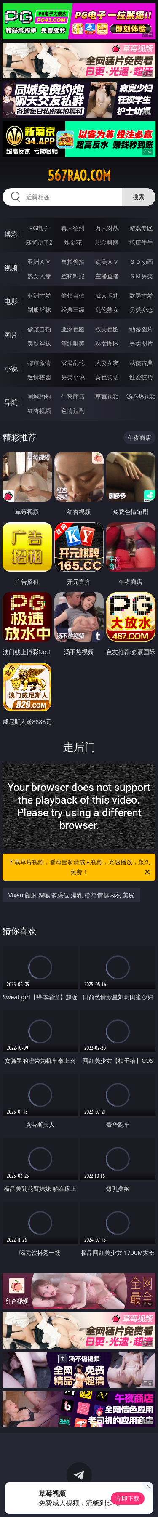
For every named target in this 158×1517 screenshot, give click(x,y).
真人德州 (73, 228)
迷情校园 (39, 377)
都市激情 (39, 363)
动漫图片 (141, 329)
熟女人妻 (39, 276)
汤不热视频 (141, 396)
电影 (11, 301)
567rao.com (79, 175)
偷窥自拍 (39, 329)
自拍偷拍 (73, 262)
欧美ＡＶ (107, 262)
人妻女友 (107, 363)
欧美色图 (107, 329)
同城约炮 (39, 396)
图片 (11, 335)
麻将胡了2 (39, 242)
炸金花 (73, 242)
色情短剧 (73, 411)
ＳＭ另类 (141, 276)
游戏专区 (141, 228)
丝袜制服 (73, 276)
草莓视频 (107, 396)
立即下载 (127, 1498)
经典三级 (73, 310)
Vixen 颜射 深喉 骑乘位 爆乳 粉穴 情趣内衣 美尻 (71, 895)
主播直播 (107, 276)
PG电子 (39, 228)
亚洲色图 (73, 329)
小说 (11, 368)
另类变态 (141, 310)
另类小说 (73, 377)
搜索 (139, 197)
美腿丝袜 (39, 343)
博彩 (11, 234)
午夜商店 (73, 396)
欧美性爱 (141, 295)
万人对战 (107, 228)
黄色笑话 (107, 377)
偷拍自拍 (73, 295)
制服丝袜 (39, 310)
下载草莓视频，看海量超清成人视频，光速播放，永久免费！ (80, 867)
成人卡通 (107, 295)
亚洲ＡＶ (39, 262)
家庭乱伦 (73, 363)
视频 (11, 267)
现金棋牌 (107, 242)
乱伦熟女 (107, 310)
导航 (11, 402)
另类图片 (141, 343)
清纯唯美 (73, 343)
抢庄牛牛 (141, 242)
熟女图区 (107, 343)
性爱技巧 (141, 377)
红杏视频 (39, 411)
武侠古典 (141, 363)
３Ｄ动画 (141, 262)
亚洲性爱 (39, 295)
